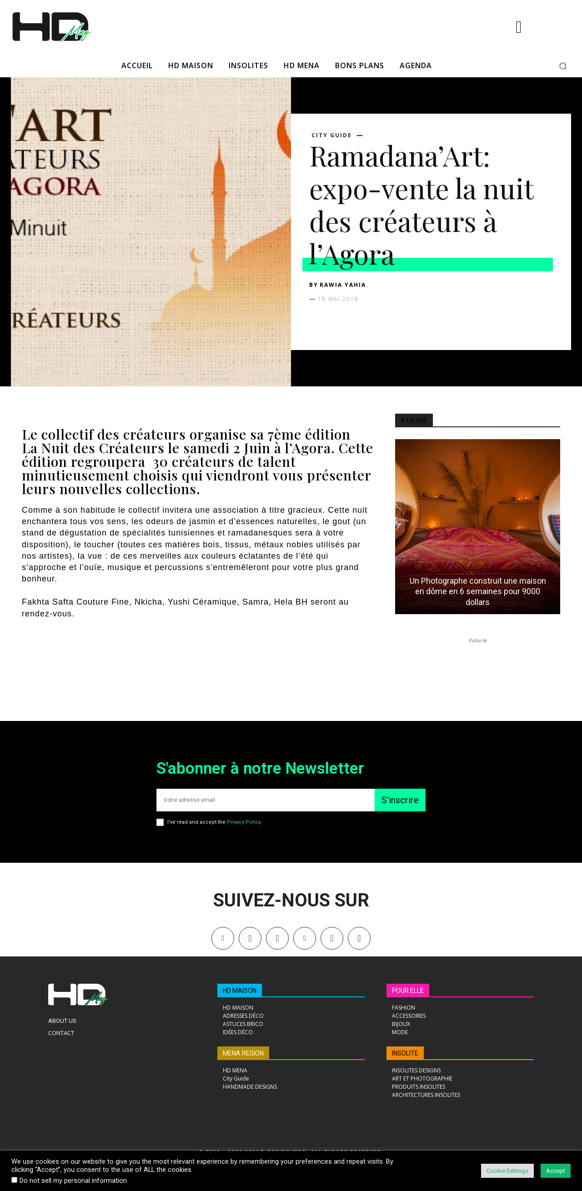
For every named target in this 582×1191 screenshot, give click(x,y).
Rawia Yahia (343, 285)
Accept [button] (555, 1170)
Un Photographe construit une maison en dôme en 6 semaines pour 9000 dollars (478, 591)
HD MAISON (239, 990)
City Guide (331, 135)
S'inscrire (400, 800)
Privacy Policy (243, 822)
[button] (563, 66)
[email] (265, 800)
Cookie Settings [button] (507, 1170)
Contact (61, 1033)
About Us (62, 1020)
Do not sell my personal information (73, 1180)
